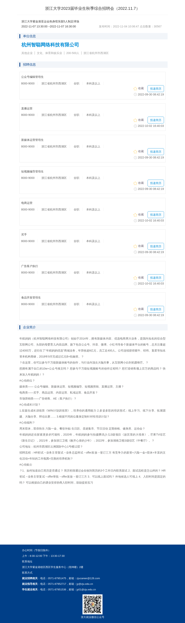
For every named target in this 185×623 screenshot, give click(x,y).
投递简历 (155, 88)
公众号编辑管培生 (32, 76)
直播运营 (26, 108)
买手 (24, 234)
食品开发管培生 (31, 297)
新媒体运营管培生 (32, 139)
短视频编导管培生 (32, 171)
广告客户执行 (29, 266)
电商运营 (26, 202)
